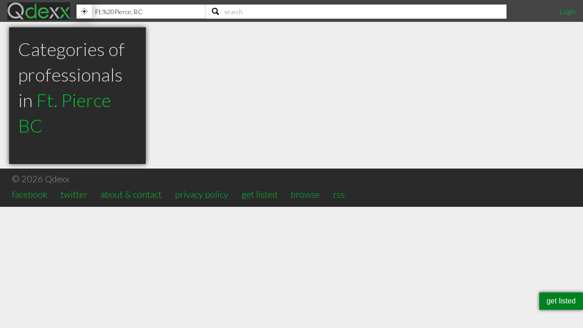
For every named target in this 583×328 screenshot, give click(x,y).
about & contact (131, 194)
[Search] (355, 11)
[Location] (141, 11)
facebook (29, 194)
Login (567, 11)
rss (339, 194)
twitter (74, 194)
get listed (259, 194)
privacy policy (201, 194)
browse (305, 194)
